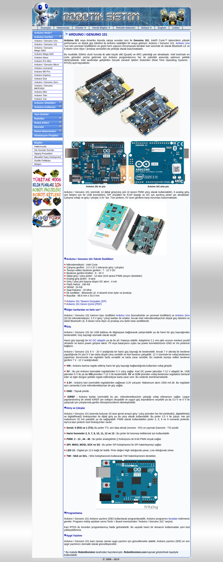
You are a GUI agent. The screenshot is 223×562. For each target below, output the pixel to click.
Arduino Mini (40, 92)
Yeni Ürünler (41, 114)
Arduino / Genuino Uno (46, 40)
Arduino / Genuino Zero (46, 82)
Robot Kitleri (41, 122)
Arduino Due (40, 78)
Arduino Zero (182, 315)
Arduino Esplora (42, 75)
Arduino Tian (40, 95)
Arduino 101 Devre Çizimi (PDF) (84, 304)
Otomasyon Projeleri (46, 135)
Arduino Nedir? (43, 32)
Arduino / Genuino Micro (46, 64)
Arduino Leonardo (43, 68)
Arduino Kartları (43, 37)
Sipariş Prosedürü (43, 153)
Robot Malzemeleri (45, 131)
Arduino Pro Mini (42, 61)
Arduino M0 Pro (42, 71)
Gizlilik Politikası (42, 160)
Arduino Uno (183, 43)
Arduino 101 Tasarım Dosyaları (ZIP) (86, 301)
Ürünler (80, 27)
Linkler (176, 27)
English (162, 27)
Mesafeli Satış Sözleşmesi (47, 157)
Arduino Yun (40, 99)
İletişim (146, 27)
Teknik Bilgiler (101, 27)
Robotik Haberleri (125, 27)
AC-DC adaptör (97, 340)
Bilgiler (38, 142)
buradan (173, 518)
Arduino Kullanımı (45, 107)
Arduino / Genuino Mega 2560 (43, 49)
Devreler (39, 127)
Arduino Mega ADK (44, 54)
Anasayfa (46, 27)
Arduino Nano (41, 57)
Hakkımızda (63, 27)
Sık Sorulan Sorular (44, 150)
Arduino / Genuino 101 (45, 44)
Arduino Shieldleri (45, 102)
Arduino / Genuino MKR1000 (43, 87)
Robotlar (39, 118)
